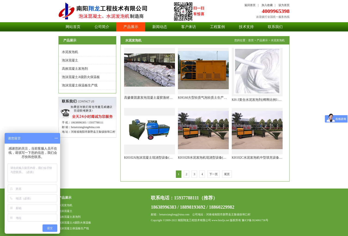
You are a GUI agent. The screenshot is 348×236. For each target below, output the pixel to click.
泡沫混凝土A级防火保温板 (81, 77)
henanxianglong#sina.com (85, 127)
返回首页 (250, 5)
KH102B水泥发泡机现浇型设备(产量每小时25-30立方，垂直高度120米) (228, 157)
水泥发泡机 (70, 52)
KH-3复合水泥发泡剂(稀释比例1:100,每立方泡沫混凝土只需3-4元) (278, 99)
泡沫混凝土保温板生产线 (80, 85)
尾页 (227, 174)
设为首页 (284, 5)
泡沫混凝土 (70, 60)
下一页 (213, 174)
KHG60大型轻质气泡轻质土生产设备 (204, 97)
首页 (251, 40)
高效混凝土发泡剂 (75, 68)
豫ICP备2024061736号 (255, 220)
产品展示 (262, 40)
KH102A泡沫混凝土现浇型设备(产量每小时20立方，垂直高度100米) (172, 157)
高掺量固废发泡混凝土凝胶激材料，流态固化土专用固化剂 (166, 97)
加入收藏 (267, 5)
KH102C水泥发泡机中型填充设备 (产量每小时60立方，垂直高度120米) (282, 157)
